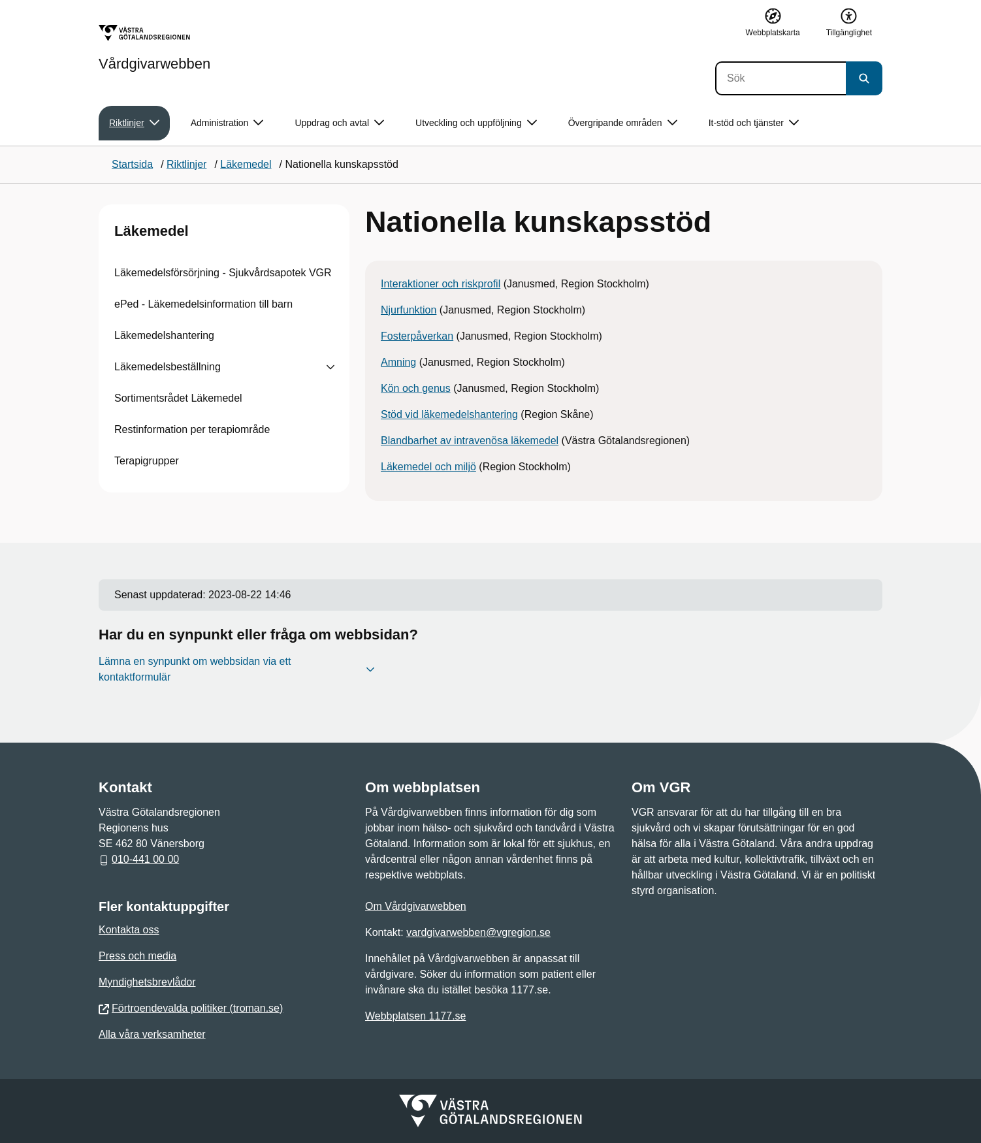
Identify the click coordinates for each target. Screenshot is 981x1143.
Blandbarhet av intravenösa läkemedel (469, 440)
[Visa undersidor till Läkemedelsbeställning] (330, 367)
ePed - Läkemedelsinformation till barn (203, 304)
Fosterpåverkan (417, 336)
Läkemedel (151, 231)
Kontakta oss (129, 929)
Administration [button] (227, 123)
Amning (398, 362)
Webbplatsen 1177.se (415, 1016)
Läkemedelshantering (164, 335)
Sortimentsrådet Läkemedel (178, 398)
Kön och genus (416, 388)
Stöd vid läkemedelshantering (449, 414)
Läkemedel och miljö (428, 466)
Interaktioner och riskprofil (440, 283)
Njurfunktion (408, 309)
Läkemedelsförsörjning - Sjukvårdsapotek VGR (223, 272)
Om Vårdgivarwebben (415, 906)
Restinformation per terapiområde (192, 429)
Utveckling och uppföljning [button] (476, 123)
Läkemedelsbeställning (167, 366)
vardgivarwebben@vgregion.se (478, 932)
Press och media (137, 955)
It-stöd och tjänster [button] (754, 123)
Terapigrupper (146, 460)
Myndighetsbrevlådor (147, 982)
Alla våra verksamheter (152, 1034)
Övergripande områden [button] (622, 123)
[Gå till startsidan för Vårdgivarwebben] (154, 47)
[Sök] (780, 78)
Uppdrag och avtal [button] (339, 123)
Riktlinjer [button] (134, 123)
